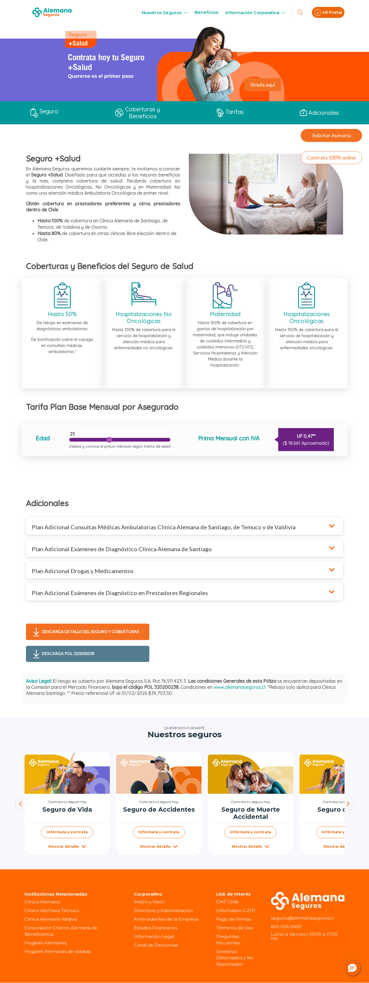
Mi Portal (328, 12)
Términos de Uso (234, 928)
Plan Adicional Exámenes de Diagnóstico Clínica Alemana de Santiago (122, 548)
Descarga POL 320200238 (63, 654)
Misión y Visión (149, 902)
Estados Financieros (155, 928)
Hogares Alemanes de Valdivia (58, 951)
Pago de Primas (233, 919)
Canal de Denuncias (156, 945)
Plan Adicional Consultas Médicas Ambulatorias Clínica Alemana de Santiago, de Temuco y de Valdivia (164, 527)
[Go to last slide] (21, 803)
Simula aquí (262, 84)
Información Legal (154, 936)
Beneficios (206, 12)
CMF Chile (227, 902)
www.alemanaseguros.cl (239, 687)
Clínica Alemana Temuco (52, 910)
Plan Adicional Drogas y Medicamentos (82, 570)
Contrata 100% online (331, 157)
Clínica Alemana (42, 902)
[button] (352, 968)
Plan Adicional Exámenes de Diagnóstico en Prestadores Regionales (120, 592)
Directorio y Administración (163, 910)
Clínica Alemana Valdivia (51, 919)
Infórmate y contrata (67, 832)
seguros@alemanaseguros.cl (302, 918)
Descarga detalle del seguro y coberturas (86, 632)
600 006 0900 (286, 926)
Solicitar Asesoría (331, 135)
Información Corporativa (255, 12)
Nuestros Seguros (164, 12)
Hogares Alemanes (46, 943)
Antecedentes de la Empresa (166, 919)
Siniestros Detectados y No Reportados (234, 958)
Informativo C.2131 (235, 910)
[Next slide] (348, 803)
